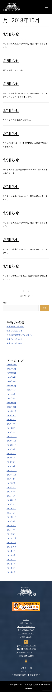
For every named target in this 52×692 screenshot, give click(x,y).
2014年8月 (11, 525)
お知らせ (11, 34)
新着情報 (7, 38)
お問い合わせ (26, 637)
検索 (5, 302)
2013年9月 (11, 551)
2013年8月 (11, 555)
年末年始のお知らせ (15, 326)
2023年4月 (11, 377)
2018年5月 (11, 462)
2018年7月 (11, 453)
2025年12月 (12, 364)
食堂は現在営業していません (19, 335)
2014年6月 (11, 534)
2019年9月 (11, 415)
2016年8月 (11, 487)
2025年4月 (11, 373)
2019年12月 (12, 411)
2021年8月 (11, 398)
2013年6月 (11, 563)
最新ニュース (26, 622)
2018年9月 (11, 449)
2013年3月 (11, 572)
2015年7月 (11, 508)
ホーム (26, 619)
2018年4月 (11, 466)
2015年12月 (12, 500)
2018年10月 (12, 445)
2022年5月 (11, 385)
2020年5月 (11, 402)
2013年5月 (11, 568)
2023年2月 (11, 381)
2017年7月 (11, 483)
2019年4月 (11, 428)
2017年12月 (12, 470)
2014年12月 (12, 517)
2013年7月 (11, 559)
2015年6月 (11, 512)
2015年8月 (11, 504)
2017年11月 (11, 474)
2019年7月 (11, 423)
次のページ (26, 295)
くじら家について (26, 633)
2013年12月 (11, 538)
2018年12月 (12, 436)
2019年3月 (11, 432)
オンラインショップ (26, 626)
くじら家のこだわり (26, 630)
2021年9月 (11, 394)
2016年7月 (11, 491)
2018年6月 (11, 457)
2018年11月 (11, 440)
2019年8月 (11, 419)
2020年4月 (11, 406)
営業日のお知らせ (14, 330)
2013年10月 (11, 546)
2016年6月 (11, 495)
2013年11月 (11, 542)
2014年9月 (11, 521)
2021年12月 (12, 389)
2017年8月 (11, 478)
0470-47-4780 (29, 645)
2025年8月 (11, 368)
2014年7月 (11, 529)
